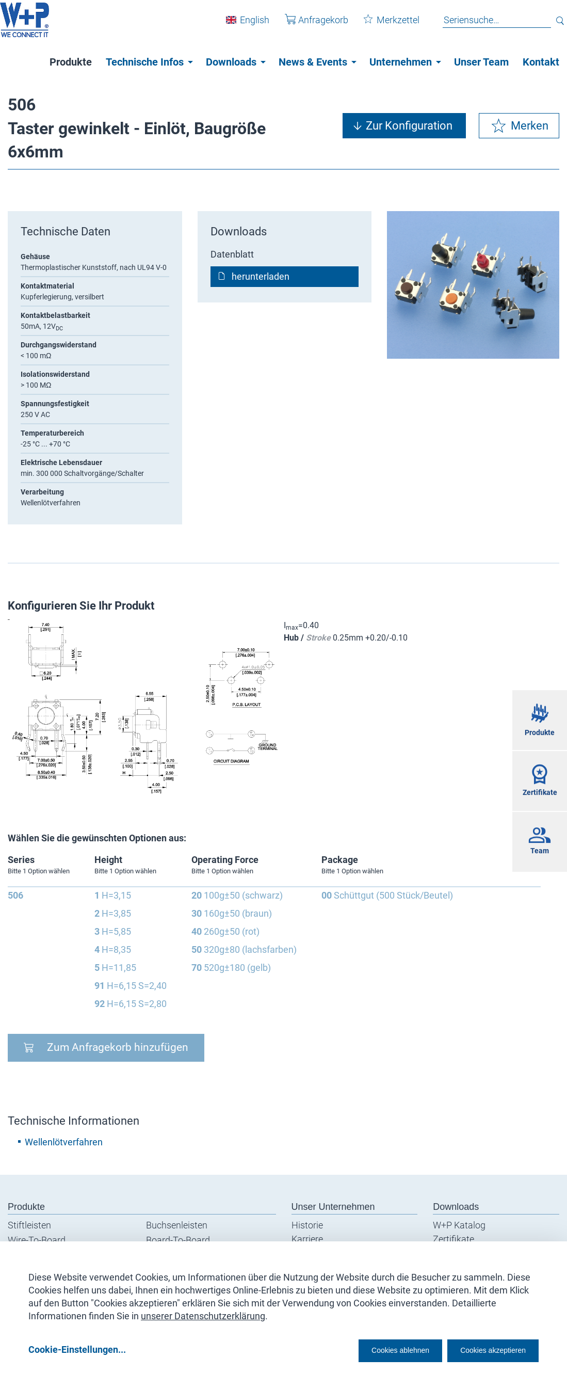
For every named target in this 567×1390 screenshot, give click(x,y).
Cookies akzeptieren (484, 1349)
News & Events (313, 62)
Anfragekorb (309, 25)
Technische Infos (145, 62)
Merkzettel (384, 25)
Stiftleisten (29, 1225)
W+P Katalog (459, 1225)
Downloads (231, 62)
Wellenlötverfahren (64, 1142)
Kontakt (541, 62)
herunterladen (260, 276)
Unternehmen (400, 62)
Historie (307, 1225)
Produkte (71, 62)
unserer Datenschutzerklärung (203, 1312)
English (247, 25)
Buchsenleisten (176, 1225)
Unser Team (481, 62)
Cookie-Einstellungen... (77, 1349)
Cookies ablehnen (368, 1349)
